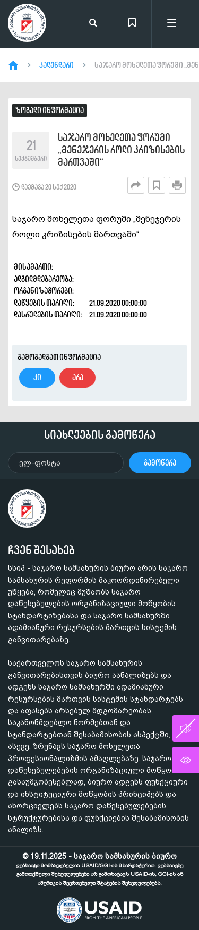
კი (37, 377)
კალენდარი (56, 65)
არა (77, 377)
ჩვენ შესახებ (41, 549)
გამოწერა (160, 463)
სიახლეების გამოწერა (99, 434)
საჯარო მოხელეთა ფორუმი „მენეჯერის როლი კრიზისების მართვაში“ (121, 150)
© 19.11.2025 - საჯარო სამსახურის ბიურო (99, 869)
